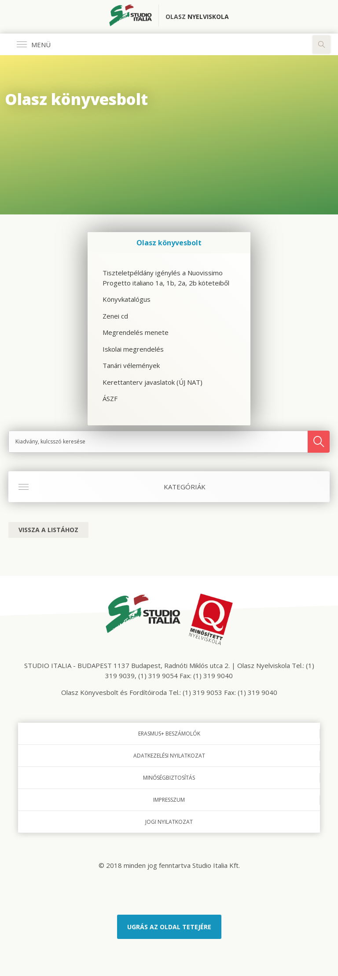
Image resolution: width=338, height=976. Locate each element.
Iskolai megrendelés (133, 349)
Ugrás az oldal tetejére (169, 927)
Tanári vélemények (131, 365)
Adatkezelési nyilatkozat (169, 755)
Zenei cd (115, 316)
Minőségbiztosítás (169, 777)
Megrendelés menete (136, 332)
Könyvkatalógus (127, 299)
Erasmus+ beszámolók (169, 733)
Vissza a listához (48, 530)
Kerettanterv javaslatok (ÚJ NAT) (152, 382)
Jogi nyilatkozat (169, 822)
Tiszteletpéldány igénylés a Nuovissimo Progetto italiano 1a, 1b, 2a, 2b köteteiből (166, 277)
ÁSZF (110, 398)
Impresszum (169, 799)
